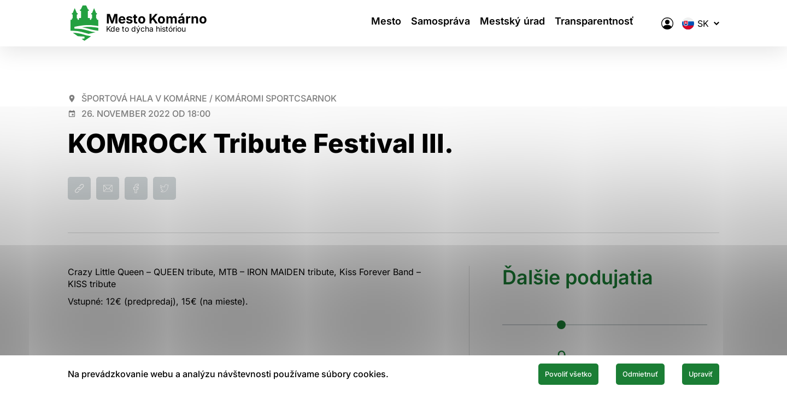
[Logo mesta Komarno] (137, 23)
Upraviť (693, 372)
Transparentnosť (605, 23)
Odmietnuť (616, 372)
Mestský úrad (516, 23)
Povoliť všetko (525, 372)
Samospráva (438, 23)
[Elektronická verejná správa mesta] (667, 23)
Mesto (377, 23)
